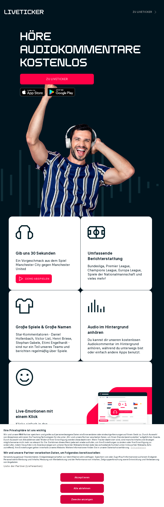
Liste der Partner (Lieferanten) (22, 466)
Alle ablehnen (82, 488)
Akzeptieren (82, 477)
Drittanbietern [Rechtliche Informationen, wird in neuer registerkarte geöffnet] (138, 447)
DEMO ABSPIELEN (37, 278)
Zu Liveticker (142, 12)
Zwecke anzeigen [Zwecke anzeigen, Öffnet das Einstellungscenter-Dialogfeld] (82, 499)
